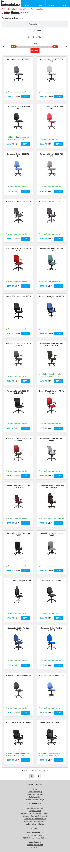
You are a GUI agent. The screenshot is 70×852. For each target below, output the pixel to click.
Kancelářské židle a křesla (18, 9)
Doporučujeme (34, 24)
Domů (4, 9)
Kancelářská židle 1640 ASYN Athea (51, 392)
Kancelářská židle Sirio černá (18, 723)
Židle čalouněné (37, 9)
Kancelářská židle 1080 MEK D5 (51, 155)
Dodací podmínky (35, 797)
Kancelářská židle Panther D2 (18, 675)
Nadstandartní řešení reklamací (35, 821)
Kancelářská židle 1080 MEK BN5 (51, 60)
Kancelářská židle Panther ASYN (18, 629)
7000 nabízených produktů (35, 808)
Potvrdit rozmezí (35, 50)
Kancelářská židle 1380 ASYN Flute (18, 250)
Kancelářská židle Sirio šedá (51, 723)
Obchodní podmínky (35, 792)
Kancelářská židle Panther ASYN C (52, 629)
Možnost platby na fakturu (35, 824)
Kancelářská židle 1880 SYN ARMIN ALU (18, 487)
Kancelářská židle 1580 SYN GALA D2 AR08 (51, 344)
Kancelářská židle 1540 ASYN (18, 296)
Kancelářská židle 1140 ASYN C (51, 202)
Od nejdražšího (35, 31)
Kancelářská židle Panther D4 (51, 675)
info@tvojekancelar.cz (35, 845)
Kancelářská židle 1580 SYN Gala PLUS (18, 392)
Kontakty (51, 5)
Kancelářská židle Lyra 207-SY (18, 581)
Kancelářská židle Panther (52, 581)
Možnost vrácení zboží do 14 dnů (35, 816)
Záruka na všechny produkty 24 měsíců (35, 813)
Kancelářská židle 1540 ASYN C (51, 297)
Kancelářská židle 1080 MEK (18, 59)
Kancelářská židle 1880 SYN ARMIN (51, 439)
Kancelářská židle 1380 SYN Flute (51, 250)
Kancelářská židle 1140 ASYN (18, 201)
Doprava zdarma (35, 811)
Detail (25, 97)
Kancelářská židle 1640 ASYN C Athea (18, 439)
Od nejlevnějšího (34, 37)
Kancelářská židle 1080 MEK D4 (18, 155)
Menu (27, 5)
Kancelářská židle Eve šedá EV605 (51, 534)
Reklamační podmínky (35, 794)
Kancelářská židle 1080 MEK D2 (18, 107)
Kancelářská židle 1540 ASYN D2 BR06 (18, 344)
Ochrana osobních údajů (35, 799)
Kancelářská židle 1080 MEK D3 (51, 107)
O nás (35, 789)
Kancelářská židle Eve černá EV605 (18, 534)
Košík (64, 5)
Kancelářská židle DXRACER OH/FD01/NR (51, 487)
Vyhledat (39, 5)
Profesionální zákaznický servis (35, 819)
